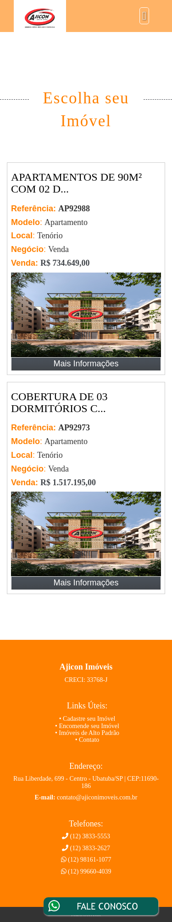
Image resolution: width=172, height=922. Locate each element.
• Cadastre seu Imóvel (87, 718)
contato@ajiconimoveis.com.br (97, 797)
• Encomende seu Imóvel (87, 726)
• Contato (87, 739)
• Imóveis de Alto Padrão (87, 732)
